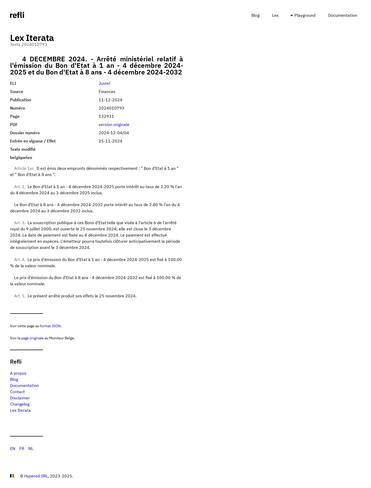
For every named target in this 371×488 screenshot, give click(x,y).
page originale (32, 337)
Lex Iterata (20, 410)
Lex (275, 15)
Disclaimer (20, 397)
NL (30, 448)
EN (12, 448)
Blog (255, 15)
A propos (18, 373)
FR (21, 448)
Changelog (19, 404)
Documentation (342, 15)
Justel (104, 83)
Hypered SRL (36, 475)
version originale (114, 124)
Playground (304, 15)
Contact (17, 391)
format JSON (50, 325)
